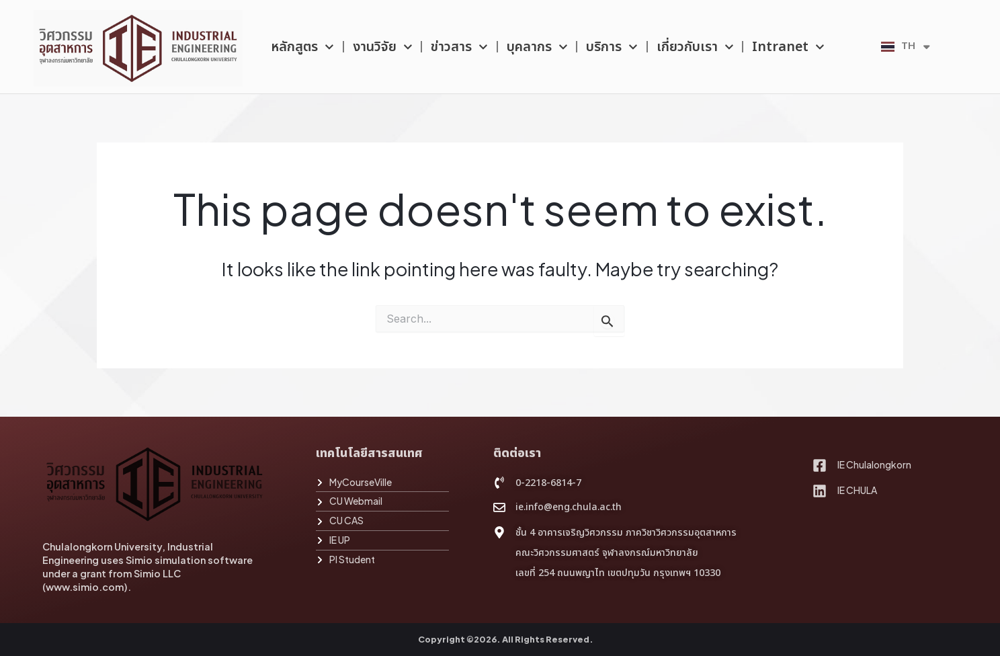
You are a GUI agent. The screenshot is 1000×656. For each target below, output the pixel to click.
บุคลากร (537, 47)
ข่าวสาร (459, 47)
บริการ (612, 47)
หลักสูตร (302, 47)
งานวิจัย (383, 47)
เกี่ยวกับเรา (695, 47)
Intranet (788, 47)
